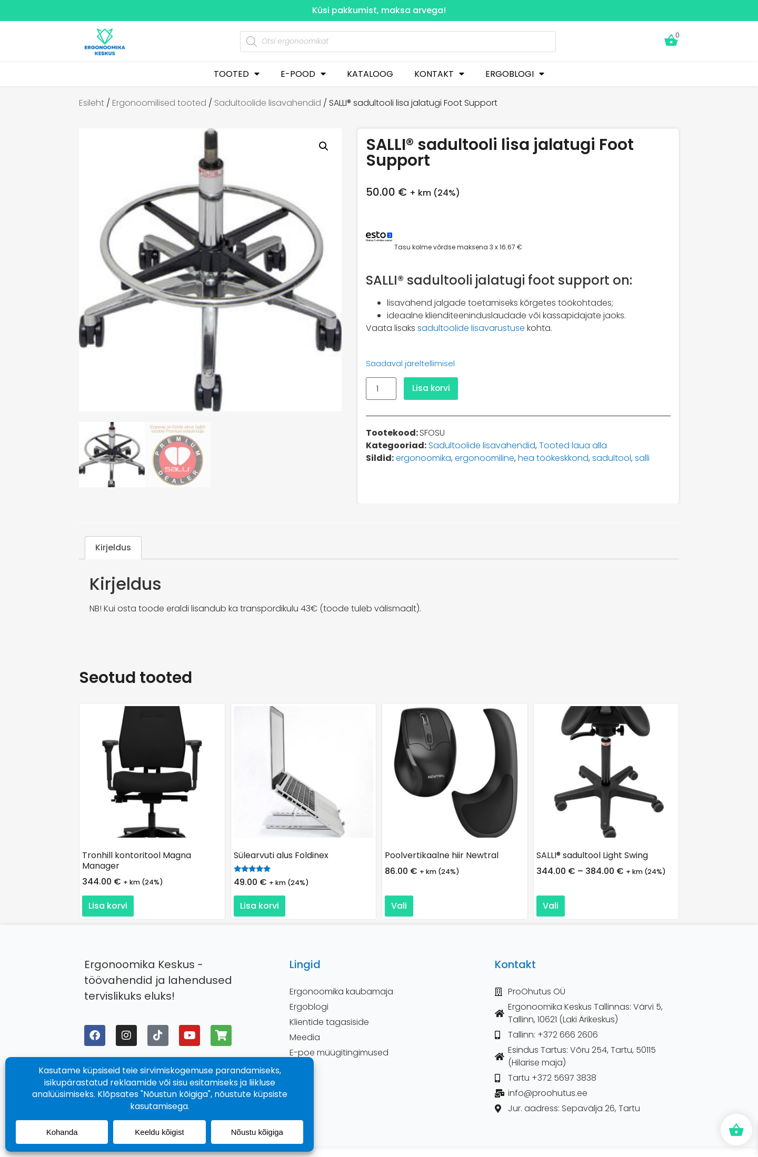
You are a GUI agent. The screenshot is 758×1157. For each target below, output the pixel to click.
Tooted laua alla (573, 445)
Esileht (91, 103)
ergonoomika (423, 458)
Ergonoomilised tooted (159, 103)
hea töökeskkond (553, 458)
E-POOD (303, 74)
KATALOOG (370, 74)
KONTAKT (439, 74)
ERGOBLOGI (514, 74)
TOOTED (237, 74)
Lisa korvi (431, 388)
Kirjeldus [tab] (113, 548)
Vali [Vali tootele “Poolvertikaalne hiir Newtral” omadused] (399, 906)
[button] (323, 146)
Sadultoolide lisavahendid (267, 103)
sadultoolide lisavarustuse (471, 328)
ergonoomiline (484, 458)
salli (642, 458)
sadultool (611, 458)
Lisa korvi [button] (107, 906)
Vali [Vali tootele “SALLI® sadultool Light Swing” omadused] (550, 906)
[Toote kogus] (381, 388)
